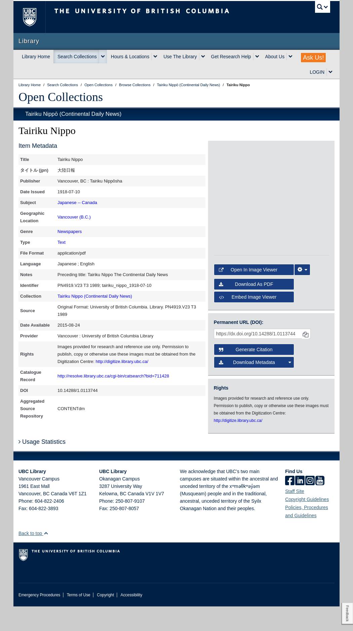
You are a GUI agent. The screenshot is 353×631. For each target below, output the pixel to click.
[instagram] (310, 506)
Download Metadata (255, 387)
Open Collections (60, 97)
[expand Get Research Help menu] (257, 56)
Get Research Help (231, 56)
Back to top (33, 558)
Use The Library (180, 56)
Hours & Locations (130, 56)
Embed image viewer (248, 321)
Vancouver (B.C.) (74, 217)
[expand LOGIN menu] (330, 72)
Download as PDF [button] (246, 308)
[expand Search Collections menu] (103, 56)
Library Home (36, 56)
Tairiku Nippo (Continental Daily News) (94, 296)
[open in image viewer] (228, 166)
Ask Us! (313, 57)
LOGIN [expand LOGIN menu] (317, 72)
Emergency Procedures (39, 619)
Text (61, 242)
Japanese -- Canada (77, 202)
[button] (45, 557)
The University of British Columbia (34, 17)
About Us (275, 56)
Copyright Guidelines (307, 524)
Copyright (105, 619)
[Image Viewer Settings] (302, 294)
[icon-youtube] (319, 506)
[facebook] (290, 506)
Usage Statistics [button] (42, 466)
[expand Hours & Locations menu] (155, 56)
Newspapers (69, 231)
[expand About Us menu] (290, 56)
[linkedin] (300, 506)
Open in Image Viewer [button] (248, 294)
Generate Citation (246, 374)
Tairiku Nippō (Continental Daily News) (73, 114)
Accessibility (131, 619)
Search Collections (77, 56)
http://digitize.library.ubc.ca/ (122, 361)
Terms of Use (78, 619)
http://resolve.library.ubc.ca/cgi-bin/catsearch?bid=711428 (113, 375)
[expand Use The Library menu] (203, 56)
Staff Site (294, 516)
